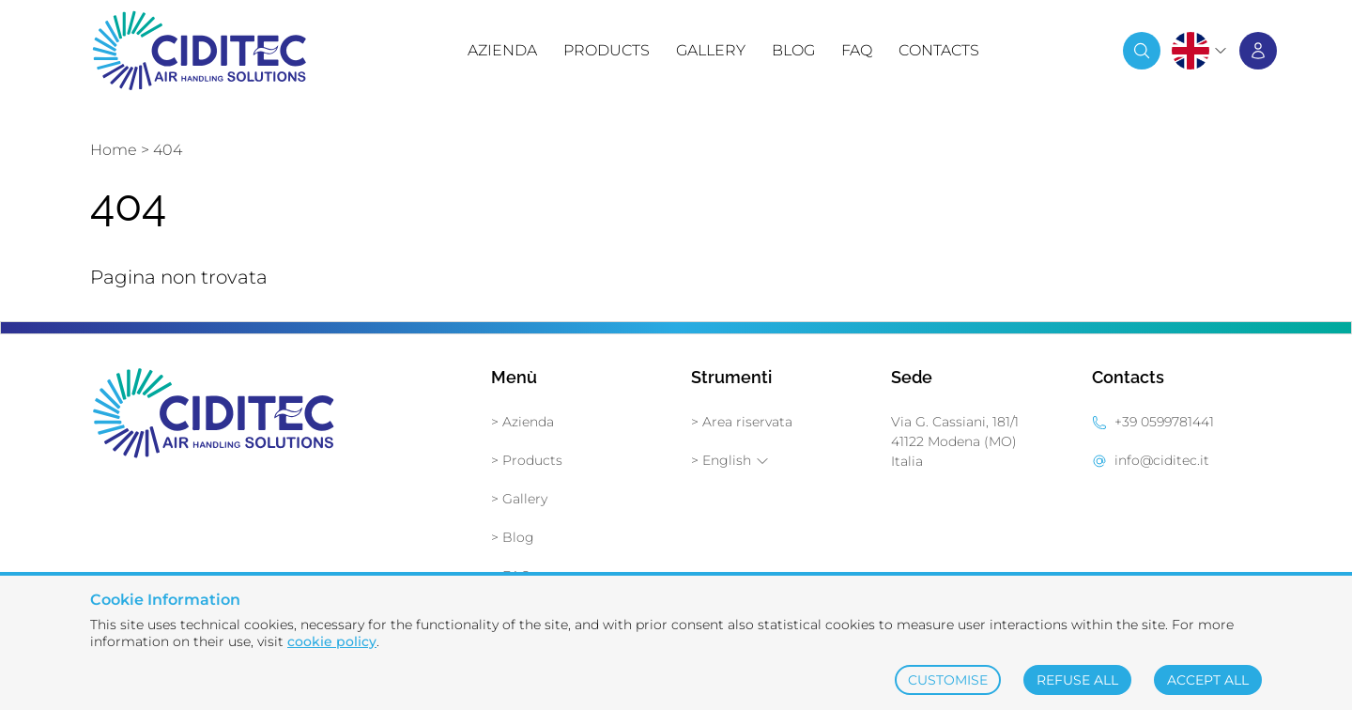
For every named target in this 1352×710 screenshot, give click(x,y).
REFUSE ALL (1077, 679)
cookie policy (331, 641)
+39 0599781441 (1164, 421)
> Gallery (519, 498)
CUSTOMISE (948, 679)
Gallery (710, 50)
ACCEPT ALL (1208, 679)
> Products (526, 460)
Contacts (939, 50)
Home (113, 150)
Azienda (502, 50)
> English (730, 460)
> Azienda (522, 421)
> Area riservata (741, 421)
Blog (793, 50)
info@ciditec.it (1161, 460)
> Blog (512, 537)
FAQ (856, 50)
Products (606, 50)
